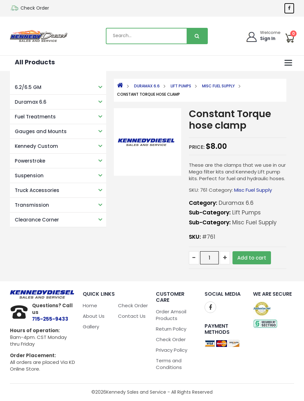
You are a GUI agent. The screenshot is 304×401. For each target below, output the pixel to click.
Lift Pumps (181, 86)
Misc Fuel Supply (218, 86)
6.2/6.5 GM (28, 87)
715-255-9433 (50, 319)
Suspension (29, 175)
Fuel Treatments (35, 116)
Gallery (91, 326)
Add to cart (251, 257)
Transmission (32, 205)
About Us (94, 316)
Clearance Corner (37, 219)
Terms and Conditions (169, 364)
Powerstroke (30, 160)
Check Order (35, 8)
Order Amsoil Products (171, 315)
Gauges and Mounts (41, 131)
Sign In (267, 38)
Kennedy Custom (36, 146)
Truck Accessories (37, 190)
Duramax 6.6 (30, 102)
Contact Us (132, 316)
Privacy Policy (171, 350)
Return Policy (171, 328)
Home (90, 305)
